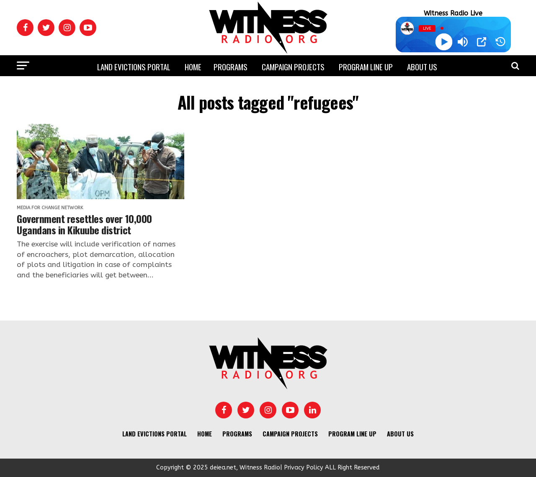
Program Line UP (366, 66)
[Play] (443, 42)
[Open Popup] (481, 42)
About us (422, 66)
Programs (230, 66)
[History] (500, 42)
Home (193, 66)
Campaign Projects (293, 66)
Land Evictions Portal (133, 66)
